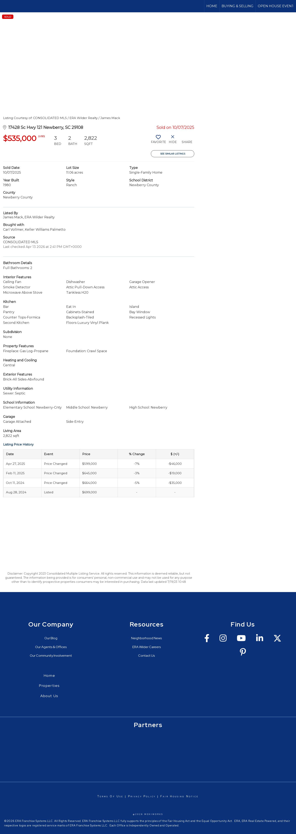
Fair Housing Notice (179, 796)
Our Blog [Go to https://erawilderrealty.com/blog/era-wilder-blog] (50, 638)
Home (211, 6)
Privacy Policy (142, 796)
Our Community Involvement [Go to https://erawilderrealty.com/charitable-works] (51, 655)
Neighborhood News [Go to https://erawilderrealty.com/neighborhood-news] (146, 638)
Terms (103, 796)
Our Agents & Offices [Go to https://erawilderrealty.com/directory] (51, 647)
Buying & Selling (237, 6)
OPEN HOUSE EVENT (276, 6)
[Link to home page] (5, 6)
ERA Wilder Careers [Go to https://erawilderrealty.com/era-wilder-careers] (146, 647)
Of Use (115, 796)
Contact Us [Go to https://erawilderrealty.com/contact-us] (146, 655)
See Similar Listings (172, 153)
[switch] (158, 141)
